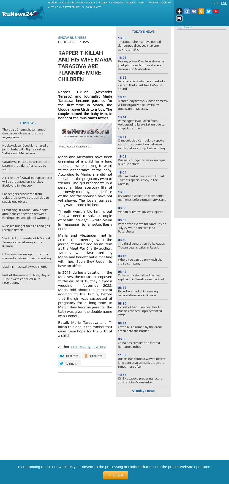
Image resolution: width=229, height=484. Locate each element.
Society (90, 2)
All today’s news (143, 391)
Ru (215, 3)
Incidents (104, 2)
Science (131, 2)
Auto (51, 7)
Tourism (166, 2)
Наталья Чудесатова (88, 347)
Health (153, 2)
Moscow (118, 2)
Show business (91, 7)
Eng (224, 3)
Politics (64, 2)
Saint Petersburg (68, 7)
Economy (77, 2)
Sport (142, 2)
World (52, 2)
